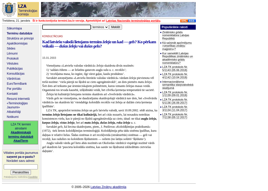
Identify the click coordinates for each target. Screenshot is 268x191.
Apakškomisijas (17, 43)
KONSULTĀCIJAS (52, 36)
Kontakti (12, 94)
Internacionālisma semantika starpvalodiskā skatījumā (178, 84)
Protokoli (13, 58)
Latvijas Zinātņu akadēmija (108, 187)
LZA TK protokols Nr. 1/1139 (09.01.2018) (175, 94)
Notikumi (13, 117)
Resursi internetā (18, 99)
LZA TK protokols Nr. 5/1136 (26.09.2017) (175, 101)
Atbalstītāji (14, 112)
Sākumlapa (14, 28)
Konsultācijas (16, 73)
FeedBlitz (33, 177)
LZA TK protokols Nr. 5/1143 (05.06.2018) (175, 68)
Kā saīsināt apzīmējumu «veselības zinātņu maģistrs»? (177, 46)
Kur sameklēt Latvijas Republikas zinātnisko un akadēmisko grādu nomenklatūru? (177, 58)
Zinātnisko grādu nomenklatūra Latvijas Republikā (175, 35)
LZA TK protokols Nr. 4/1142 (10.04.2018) (175, 76)
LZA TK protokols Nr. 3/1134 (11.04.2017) (175, 108)
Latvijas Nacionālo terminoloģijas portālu (133, 20)
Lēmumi (12, 53)
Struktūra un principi (20, 38)
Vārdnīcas (13, 78)
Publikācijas (15, 68)
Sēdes (11, 48)
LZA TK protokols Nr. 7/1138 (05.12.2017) (175, 116)
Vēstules (12, 63)
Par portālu (14, 88)
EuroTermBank (17, 83)
